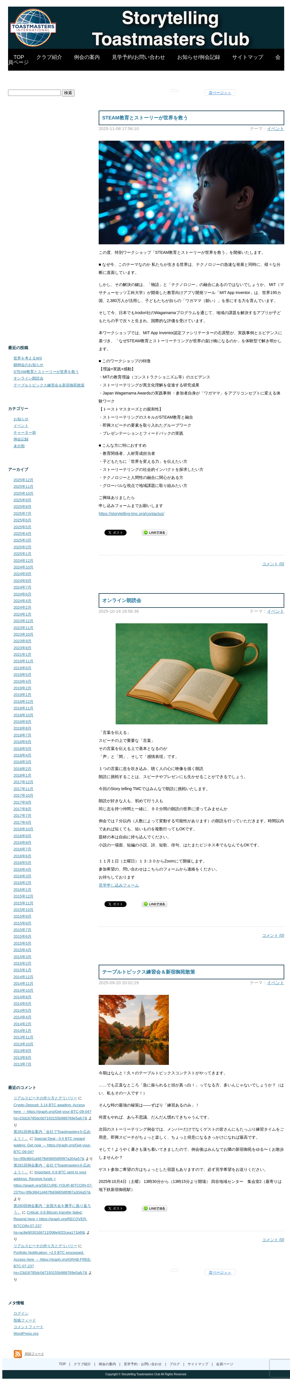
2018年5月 (22, 748)
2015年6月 (22, 936)
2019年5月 (22, 674)
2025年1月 (22, 554)
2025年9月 (22, 500)
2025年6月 (22, 520)
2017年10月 (23, 795)
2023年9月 (22, 641)
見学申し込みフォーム (119, 885)
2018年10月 (23, 715)
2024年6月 (22, 594)
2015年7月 (22, 930)
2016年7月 (22, 849)
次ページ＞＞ (220, 92)
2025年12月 (23, 480)
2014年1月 (22, 1030)
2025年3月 (22, 540)
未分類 (19, 446)
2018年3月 (22, 762)
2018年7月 (22, 735)
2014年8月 (22, 997)
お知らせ (21, 419)
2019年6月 (22, 668)
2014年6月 (22, 1003)
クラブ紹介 (49, 57)
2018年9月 (22, 721)
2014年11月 (23, 983)
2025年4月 (22, 533)
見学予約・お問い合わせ (143, 1364)
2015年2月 (22, 963)
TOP (19, 57)
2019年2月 (22, 688)
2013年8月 (22, 1057)
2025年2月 (22, 547)
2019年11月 (23, 661)
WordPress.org (26, 1333)
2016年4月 (22, 869)
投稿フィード (25, 1320)
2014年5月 (22, 1010)
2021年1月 (22, 654)
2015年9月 (22, 916)
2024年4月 (22, 601)
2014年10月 (23, 990)
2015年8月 (22, 923)
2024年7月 (22, 587)
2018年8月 (22, 728)
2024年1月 (22, 614)
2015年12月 (23, 896)
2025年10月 (23, 493)
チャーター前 (25, 432)
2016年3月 (22, 876)
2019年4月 (22, 681)
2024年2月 (22, 607)
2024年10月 (23, 567)
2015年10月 (23, 910)
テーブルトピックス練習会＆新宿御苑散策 (148, 972)
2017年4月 (22, 822)
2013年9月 (22, 1051)
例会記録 (21, 439)
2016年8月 (22, 842)
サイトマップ (247, 57)
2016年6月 (22, 856)
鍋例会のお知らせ (28, 365)
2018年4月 (22, 755)
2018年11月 (23, 708)
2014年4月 (22, 1017)
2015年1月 (22, 970)
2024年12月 (23, 560)
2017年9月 (22, 802)
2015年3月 (22, 957)
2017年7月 (22, 815)
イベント (275, 128)
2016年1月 (22, 889)
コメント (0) (273, 564)
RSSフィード (29, 1353)
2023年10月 (23, 634)
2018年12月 (23, 701)
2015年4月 (22, 950)
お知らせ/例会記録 (198, 57)
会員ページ (224, 1364)
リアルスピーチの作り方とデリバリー (45, 1098)
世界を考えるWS (28, 358)
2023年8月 (22, 648)
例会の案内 (87, 57)
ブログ (174, 1364)
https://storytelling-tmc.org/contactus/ (131, 513)
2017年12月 (23, 782)
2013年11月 (23, 1037)
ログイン (21, 1313)
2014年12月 (23, 977)
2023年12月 (23, 621)
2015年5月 (22, 943)
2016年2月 (22, 883)
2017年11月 (23, 789)
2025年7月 (22, 513)
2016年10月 (23, 829)
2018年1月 (22, 775)
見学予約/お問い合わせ (138, 57)
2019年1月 (22, 695)
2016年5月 (22, 862)
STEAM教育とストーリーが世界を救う (145, 118)
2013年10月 (23, 1044)
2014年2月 (22, 1024)
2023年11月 (23, 628)
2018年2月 (22, 769)
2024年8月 (22, 581)
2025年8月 (22, 506)
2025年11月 (23, 486)
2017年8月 (22, 809)
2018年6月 (22, 742)
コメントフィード (28, 1327)
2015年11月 (23, 903)
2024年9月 (22, 574)
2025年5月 (22, 527)
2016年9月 (22, 836)
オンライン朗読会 (121, 600)
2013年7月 (22, 1064)
